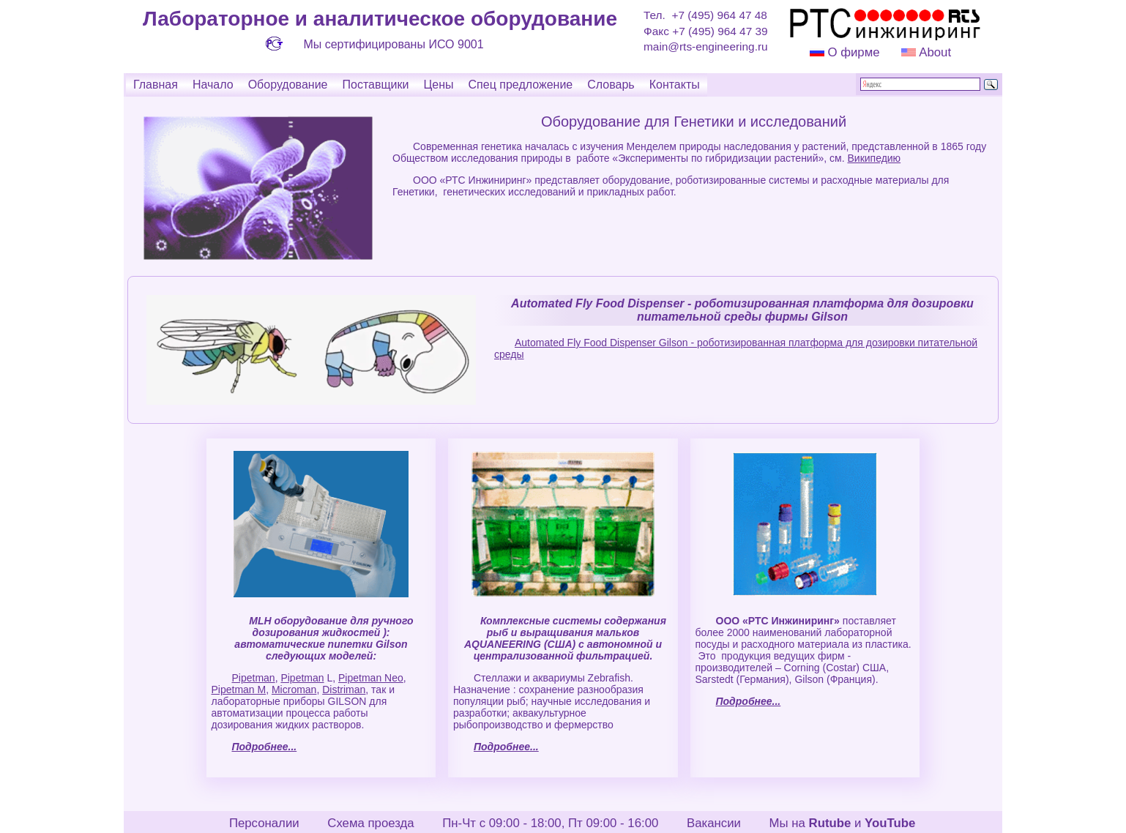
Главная (155, 84)
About (933, 52)
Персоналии (264, 823)
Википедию (874, 158)
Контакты (674, 84)
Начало (213, 84)
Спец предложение (521, 84)
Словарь (610, 84)
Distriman (343, 689)
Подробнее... (264, 746)
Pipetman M (238, 689)
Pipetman (253, 678)
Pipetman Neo (370, 678)
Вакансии (714, 823)
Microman (294, 689)
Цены (438, 84)
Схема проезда (370, 823)
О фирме (853, 52)
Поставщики (375, 84)
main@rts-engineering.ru (706, 46)
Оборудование (288, 84)
